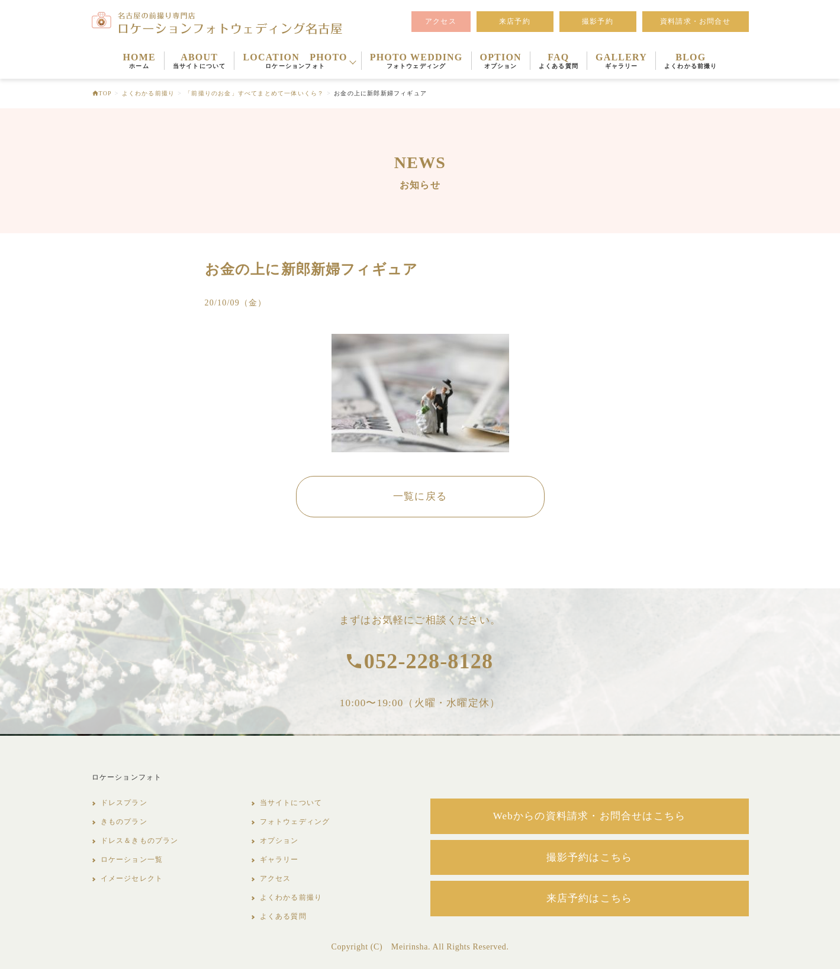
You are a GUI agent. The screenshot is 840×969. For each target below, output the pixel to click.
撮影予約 (597, 21)
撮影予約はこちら (589, 857)
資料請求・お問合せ (695, 21)
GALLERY (621, 61)
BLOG (690, 61)
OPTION (501, 61)
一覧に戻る (420, 496)
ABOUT (199, 61)
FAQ (558, 61)
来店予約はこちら (589, 898)
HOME (139, 61)
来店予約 (514, 21)
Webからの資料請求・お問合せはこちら (589, 816)
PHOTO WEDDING (416, 61)
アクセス (440, 21)
